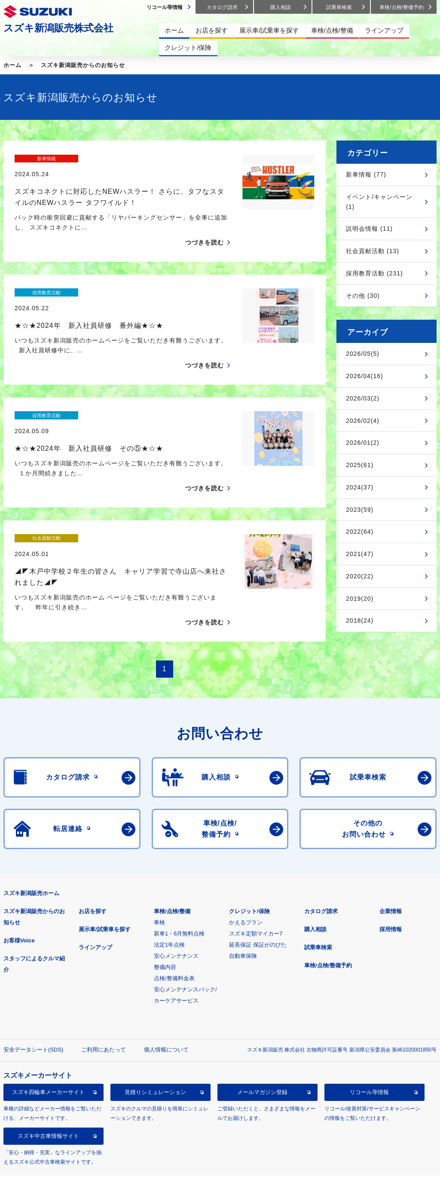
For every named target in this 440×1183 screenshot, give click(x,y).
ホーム (12, 65)
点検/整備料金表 (174, 932)
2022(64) (359, 531)
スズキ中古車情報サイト (48, 1090)
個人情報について (166, 1004)
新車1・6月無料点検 (179, 888)
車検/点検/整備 (172, 865)
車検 (159, 877)
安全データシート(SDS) (33, 1004)
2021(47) (359, 553)
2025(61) (359, 465)
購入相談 (315, 883)
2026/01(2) (362, 442)
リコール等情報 (369, 1046)
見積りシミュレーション (155, 1046)
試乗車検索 (318, 902)
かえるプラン (246, 877)
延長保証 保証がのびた (258, 899)
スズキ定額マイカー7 (255, 888)
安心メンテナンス (176, 910)
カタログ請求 (321, 865)
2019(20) (359, 598)
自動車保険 (243, 910)
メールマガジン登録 (262, 1046)
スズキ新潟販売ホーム (31, 847)
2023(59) (359, 509)
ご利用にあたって (103, 1004)
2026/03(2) (362, 398)
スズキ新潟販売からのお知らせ (83, 65)
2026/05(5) (362, 353)
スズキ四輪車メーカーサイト (48, 1046)
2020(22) (359, 576)
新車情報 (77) (366, 174)
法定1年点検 (169, 899)
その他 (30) (363, 295)
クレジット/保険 (249, 865)
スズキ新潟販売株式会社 (58, 28)
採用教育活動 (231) (374, 273)
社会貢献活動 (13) (372, 251)
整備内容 (165, 921)
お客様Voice (19, 895)
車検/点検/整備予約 (328, 920)
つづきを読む (204, 227)
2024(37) (359, 487)
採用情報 (390, 883)
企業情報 (390, 865)
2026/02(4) (362, 420)
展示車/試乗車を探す (105, 883)
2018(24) (359, 620)
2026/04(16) (364, 376)
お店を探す (93, 865)
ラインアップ (95, 902)
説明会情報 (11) (369, 228)
